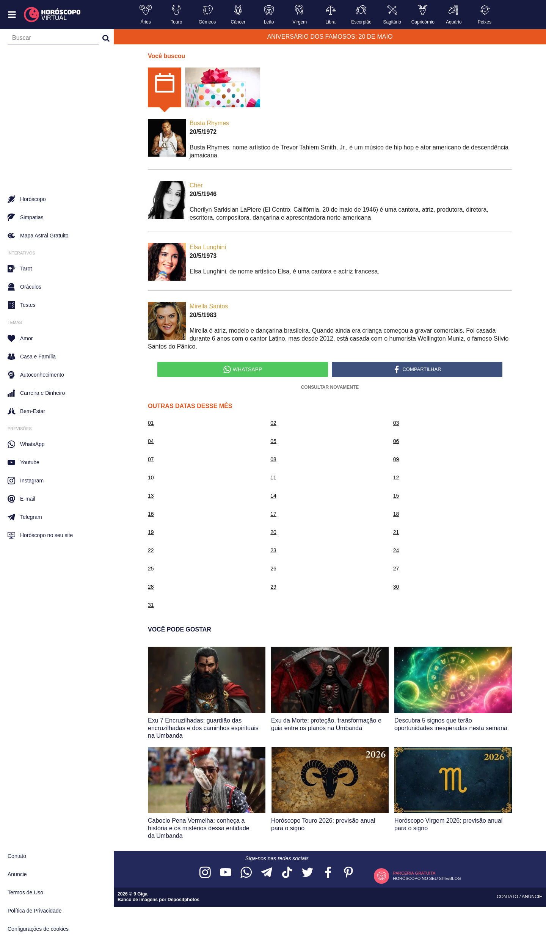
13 (151, 496)
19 (151, 532)
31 (151, 605)
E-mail (21, 499)
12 (396, 477)
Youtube (23, 462)
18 (396, 514)
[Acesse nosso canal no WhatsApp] (246, 873)
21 (396, 532)
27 (396, 569)
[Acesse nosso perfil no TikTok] (287, 873)
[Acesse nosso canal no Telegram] (266, 873)
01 (151, 423)
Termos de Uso (25, 892)
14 (273, 496)
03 (396, 423)
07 (151, 459)
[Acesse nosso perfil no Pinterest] (348, 873)
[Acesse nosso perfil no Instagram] (205, 873)
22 (151, 550)
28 (151, 587)
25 (151, 569)
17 (273, 514)
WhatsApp (26, 444)
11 (273, 477)
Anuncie (17, 874)
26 (273, 569)
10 (151, 477)
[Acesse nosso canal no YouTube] (225, 873)
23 (273, 550)
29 (273, 587)
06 (396, 441)
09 (396, 459)
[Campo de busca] (53, 39)
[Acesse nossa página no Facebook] (328, 873)
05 (273, 441)
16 (151, 514)
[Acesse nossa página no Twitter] (307, 873)
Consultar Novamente (330, 387)
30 (396, 587)
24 (396, 550)
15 (396, 496)
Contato (17, 856)
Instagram (26, 480)
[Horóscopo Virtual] (52, 15)
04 (151, 441)
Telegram (25, 517)
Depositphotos (183, 899)
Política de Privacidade (34, 911)
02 (273, 423)
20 (273, 532)
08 (273, 459)
